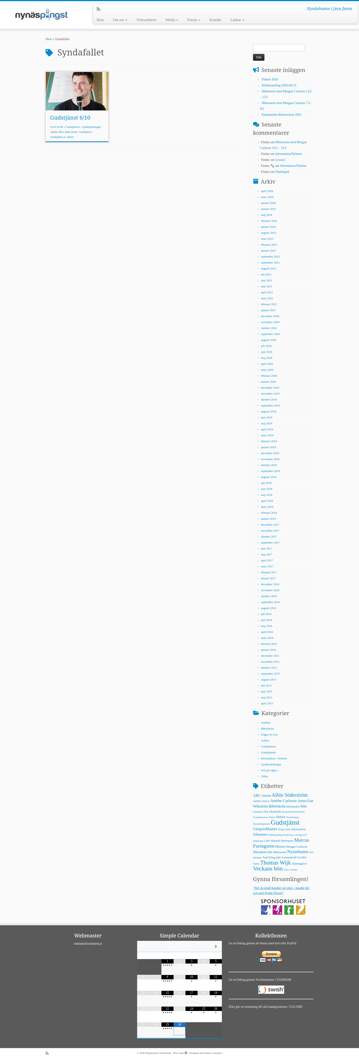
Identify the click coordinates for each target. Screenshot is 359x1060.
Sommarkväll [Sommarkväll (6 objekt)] (289, 857)
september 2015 (270, 673)
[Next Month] (216, 946)
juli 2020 (266, 346)
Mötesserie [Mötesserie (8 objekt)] (279, 852)
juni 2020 (266, 352)
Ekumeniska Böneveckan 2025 (281, 114)
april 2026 (267, 191)
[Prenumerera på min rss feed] (100, 9)
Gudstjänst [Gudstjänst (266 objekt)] (285, 822)
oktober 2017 (269, 536)
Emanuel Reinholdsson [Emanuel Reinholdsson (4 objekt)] (293, 811)
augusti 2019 (268, 411)
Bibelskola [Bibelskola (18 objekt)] (277, 806)
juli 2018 (266, 483)
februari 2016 (269, 643)
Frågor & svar (269, 734)
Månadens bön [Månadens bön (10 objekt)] (262, 852)
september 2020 (270, 334)
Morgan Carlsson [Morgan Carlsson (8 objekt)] (296, 846)
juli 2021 (266, 274)
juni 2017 (266, 548)
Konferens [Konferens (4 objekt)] (288, 835)
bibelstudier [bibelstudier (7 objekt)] (293, 806)
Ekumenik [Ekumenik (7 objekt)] (275, 811)
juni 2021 (266, 280)
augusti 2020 (268, 340)
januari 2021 (268, 310)
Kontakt (215, 20)
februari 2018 (269, 512)
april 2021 (267, 292)
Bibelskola (267, 728)
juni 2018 (266, 489)
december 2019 (270, 387)
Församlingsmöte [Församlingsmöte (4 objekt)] (261, 824)
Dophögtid (282, 171)
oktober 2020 (269, 328)
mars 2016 (267, 638)
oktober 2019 (269, 399)
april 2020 (267, 363)
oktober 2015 (269, 667)
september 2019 (270, 405)
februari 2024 (269, 220)
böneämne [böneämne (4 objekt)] (258, 811)
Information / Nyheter (274, 758)
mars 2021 (267, 298)
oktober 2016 (269, 596)
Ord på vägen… (270, 770)
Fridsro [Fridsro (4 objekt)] (271, 817)
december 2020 (270, 316)
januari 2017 (268, 578)
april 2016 (267, 632)
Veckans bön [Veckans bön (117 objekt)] (268, 868)
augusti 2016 (268, 608)
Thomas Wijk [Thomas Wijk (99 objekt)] (275, 863)
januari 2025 (268, 209)
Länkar (237, 20)
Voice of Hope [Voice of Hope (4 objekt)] (290, 869)
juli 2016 (266, 614)
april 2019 (267, 429)
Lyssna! (280, 160)
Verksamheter (146, 20)
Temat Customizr (213, 1053)
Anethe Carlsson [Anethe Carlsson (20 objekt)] (283, 801)
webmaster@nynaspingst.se (88, 943)
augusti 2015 (268, 679)
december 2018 (270, 453)
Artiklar (265, 722)
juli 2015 (266, 685)
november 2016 (270, 590)
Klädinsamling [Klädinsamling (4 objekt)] (275, 835)
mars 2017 (267, 566)
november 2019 (270, 393)
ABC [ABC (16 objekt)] (257, 795)
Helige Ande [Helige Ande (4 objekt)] (284, 829)
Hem (100, 20)
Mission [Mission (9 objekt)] (280, 846)
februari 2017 (269, 572)
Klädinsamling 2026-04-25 (279, 85)
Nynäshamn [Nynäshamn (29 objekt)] (297, 851)
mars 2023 (267, 238)
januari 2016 (268, 649)
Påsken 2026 (270, 79)
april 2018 (267, 501)
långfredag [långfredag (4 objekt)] (258, 841)
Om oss (120, 20)
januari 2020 (268, 381)
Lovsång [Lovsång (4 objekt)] (298, 835)
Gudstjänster (73, 127)
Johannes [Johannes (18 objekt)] (260, 834)
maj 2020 (266, 358)
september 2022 (270, 256)
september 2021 (270, 262)
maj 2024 (266, 215)
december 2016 (270, 584)
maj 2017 (266, 554)
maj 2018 (266, 495)
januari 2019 (268, 447)
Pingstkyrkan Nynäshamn (158, 1053)
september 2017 (270, 542)
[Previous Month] (143, 946)
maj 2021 (266, 286)
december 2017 (270, 524)
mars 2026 (267, 197)
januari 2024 (268, 226)
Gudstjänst (85, 132)
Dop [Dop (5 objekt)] (266, 811)
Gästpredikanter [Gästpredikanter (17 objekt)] (265, 829)
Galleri (265, 740)
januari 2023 (268, 250)
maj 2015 (266, 697)
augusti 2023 (268, 232)
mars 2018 (267, 506)
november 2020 (270, 322)
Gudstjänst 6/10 (70, 117)
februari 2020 (269, 375)
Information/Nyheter (288, 154)
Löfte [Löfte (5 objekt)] (267, 840)
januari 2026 (268, 203)
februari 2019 (269, 441)
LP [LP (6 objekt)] (305, 834)
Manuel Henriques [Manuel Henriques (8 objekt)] (282, 840)
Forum (193, 20)
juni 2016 (266, 620)
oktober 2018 (269, 465)
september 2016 (270, 602)
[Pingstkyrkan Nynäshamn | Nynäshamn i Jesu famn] (41, 14)
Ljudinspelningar (91, 127)
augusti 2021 (268, 268)
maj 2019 (266, 423)
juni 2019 (266, 417)
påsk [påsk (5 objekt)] (278, 857)
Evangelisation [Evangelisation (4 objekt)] (260, 817)
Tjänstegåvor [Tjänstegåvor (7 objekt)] (299, 863)
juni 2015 (266, 691)
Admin (69, 137)
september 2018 (270, 471)
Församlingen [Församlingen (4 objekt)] (292, 817)
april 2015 (267, 703)
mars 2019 (267, 435)
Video (264, 776)
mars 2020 (267, 369)
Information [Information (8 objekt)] (298, 829)
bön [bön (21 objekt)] (304, 806)
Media (172, 20)
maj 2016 (266, 626)
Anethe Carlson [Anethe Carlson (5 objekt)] (261, 801)
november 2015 (270, 661)
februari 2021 (269, 304)
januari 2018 (268, 518)
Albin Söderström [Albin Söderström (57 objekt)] (290, 795)
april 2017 (267, 560)
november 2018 (270, 459)
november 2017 (270, 530)
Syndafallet (56, 137)
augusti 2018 (268, 477)
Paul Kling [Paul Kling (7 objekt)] (268, 857)
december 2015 (270, 655)
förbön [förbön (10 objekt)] (280, 817)
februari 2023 (269, 244)
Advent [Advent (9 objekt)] (266, 795)
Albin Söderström (68, 132)
